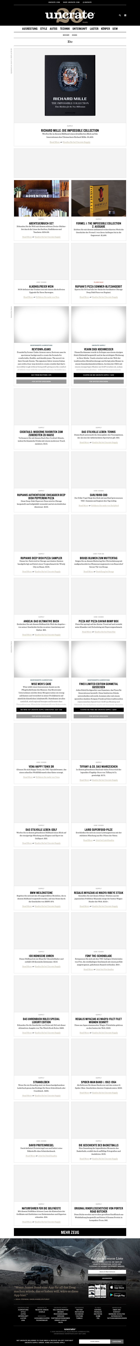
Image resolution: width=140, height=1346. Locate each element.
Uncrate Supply (98, 345)
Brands (60, 1312)
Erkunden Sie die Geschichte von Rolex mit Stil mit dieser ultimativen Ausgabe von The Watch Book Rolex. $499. (41, 1026)
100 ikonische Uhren (41, 956)
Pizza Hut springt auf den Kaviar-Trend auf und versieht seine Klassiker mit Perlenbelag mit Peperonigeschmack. (98, 625)
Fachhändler (42, 1320)
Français (98, 1312)
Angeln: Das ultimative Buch (41, 621)
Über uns (117, 1310)
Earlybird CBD (98, 495)
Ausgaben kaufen (42, 1318)
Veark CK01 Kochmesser (98, 349)
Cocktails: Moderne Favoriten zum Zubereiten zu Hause (41, 433)
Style (43, 29)
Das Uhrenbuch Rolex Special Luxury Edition (41, 1020)
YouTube (79, 1316)
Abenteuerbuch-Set (41, 223)
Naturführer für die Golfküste (41, 1208)
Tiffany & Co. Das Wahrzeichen (99, 766)
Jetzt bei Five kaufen (105, 969)
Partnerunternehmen (60, 1318)
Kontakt (116, 1312)
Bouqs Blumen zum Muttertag (98, 558)
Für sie (101, 554)
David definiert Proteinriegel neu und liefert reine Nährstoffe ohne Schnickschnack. (41, 1149)
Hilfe (60, 1322)
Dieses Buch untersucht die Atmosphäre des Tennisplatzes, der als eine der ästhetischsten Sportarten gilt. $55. (98, 436)
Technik (65, 29)
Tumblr (79, 1318)
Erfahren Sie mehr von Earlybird (105, 505)
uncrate (87, 2)
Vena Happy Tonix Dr (41, 766)
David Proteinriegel (41, 1145)
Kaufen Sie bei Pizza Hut (105, 632)
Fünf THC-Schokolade (98, 956)
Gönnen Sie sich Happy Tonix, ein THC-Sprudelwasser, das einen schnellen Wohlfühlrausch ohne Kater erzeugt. (41, 771)
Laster (94, 29)
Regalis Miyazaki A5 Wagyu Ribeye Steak (98, 893)
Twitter (79, 1310)
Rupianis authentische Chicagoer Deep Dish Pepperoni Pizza (41, 496)
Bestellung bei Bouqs (105, 571)
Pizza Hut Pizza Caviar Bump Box (98, 621)
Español (98, 1310)
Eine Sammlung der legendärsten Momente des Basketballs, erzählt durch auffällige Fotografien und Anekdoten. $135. (99, 1151)
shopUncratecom (71, 2)
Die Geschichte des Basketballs (99, 1145)
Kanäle (42, 1312)
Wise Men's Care (41, 684)
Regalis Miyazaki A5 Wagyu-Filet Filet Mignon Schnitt (98, 1020)
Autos (53, 29)
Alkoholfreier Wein (41, 286)
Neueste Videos (41, 1310)
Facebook (79, 1314)
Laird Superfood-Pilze (99, 830)
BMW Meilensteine (41, 893)
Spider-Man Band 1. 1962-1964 (98, 1082)
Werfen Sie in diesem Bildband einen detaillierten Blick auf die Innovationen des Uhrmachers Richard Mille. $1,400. (70, 135)
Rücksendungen (60, 1314)
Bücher (66, 35)
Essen (74, 35)
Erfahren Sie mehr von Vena (48, 777)
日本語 (98, 1316)
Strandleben (41, 1082)
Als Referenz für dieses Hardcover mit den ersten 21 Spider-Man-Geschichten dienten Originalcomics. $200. (98, 1086)
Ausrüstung (30, 29)
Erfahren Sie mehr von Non (47, 297)
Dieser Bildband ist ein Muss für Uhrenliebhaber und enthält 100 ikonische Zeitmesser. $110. (41, 960)
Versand (60, 1316)
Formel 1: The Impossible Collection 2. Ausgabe (98, 224)
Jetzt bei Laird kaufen (105, 840)
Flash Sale (98, 282)
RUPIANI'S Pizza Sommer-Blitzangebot (98, 286)
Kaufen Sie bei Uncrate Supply (76, 142)
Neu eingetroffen (60, 1310)
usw (115, 29)
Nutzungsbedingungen (117, 1318)
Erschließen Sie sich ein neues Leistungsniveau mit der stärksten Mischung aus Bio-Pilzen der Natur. (99, 834)
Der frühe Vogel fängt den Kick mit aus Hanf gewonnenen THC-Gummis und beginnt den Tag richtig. (99, 499)
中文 (98, 1318)
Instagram (79, 1312)
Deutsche (98, 1314)
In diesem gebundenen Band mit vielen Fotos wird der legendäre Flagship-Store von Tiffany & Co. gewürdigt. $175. (98, 772)
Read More (55, 142)
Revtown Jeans (41, 349)
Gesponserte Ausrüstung (41, 345)
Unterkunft (80, 29)
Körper (105, 29)
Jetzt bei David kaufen (47, 1156)
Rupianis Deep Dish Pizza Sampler (41, 558)
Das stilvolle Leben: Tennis (99, 432)
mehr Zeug (70, 1232)
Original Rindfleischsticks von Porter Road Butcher (98, 1209)
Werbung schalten (117, 1314)
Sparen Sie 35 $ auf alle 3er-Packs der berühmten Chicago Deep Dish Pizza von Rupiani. (99, 291)
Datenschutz (116, 1316)
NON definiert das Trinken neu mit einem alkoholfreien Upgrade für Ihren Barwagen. (41, 291)
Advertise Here (11, 312)
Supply (70, 126)
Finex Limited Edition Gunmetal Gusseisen (98, 685)
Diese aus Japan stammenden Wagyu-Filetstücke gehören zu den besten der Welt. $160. (99, 1026)
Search (120, 15)
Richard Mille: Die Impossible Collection (70, 130)
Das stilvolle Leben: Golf (41, 830)
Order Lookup (61, 1320)
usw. (23, 1320)
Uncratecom (54, 2)
